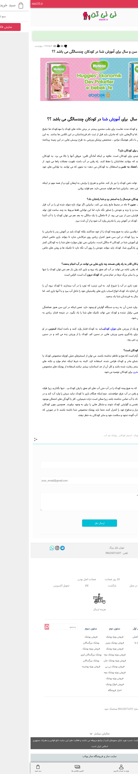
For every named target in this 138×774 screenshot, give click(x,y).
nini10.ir (6, 3)
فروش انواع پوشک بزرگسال (84, 684)
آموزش (80, 119)
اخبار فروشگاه (84, 690)
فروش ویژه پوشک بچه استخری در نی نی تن (84, 672)
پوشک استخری (110, 372)
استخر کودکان (94, 435)
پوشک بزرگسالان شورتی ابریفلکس (60, 661)
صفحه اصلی (108, 636)
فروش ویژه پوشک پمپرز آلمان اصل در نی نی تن (84, 637)
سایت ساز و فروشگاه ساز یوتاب (69, 756)
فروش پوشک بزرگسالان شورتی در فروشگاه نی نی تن (60, 637)
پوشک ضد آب (79, 435)
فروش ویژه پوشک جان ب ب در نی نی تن (84, 661)
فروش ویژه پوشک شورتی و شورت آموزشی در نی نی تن (84, 678)
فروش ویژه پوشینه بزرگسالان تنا (60, 667)
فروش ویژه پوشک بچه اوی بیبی (84, 655)
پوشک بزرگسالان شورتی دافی (60, 643)
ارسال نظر (69, 523)
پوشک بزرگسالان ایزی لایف (60, 655)
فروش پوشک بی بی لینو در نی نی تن (84, 667)
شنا (117, 435)
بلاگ (127, 35)
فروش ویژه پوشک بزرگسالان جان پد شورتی (60, 649)
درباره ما (108, 642)
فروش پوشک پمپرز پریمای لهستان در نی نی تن (84, 643)
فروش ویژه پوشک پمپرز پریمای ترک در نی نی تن (84, 649)
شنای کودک (108, 435)
